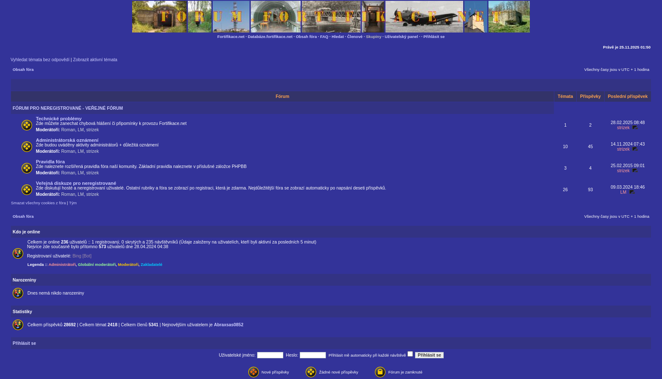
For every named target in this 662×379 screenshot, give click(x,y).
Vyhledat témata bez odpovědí (40, 59)
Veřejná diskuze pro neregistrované (76, 183)
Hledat (338, 36)
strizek (92, 129)
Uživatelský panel (401, 36)
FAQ (324, 36)
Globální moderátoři (97, 264)
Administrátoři (62, 264)
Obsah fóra (306, 36)
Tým (72, 202)
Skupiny (374, 36)
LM (81, 129)
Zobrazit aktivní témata (95, 59)
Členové (355, 36)
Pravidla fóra (50, 161)
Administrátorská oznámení (67, 140)
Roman (68, 129)
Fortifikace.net (230, 36)
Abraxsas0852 (229, 324)
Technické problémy (58, 118)
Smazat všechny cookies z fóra (38, 202)
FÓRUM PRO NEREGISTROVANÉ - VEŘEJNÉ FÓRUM (68, 108)
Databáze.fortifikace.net (270, 36)
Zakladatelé (151, 264)
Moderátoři (128, 264)
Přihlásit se (434, 36)
